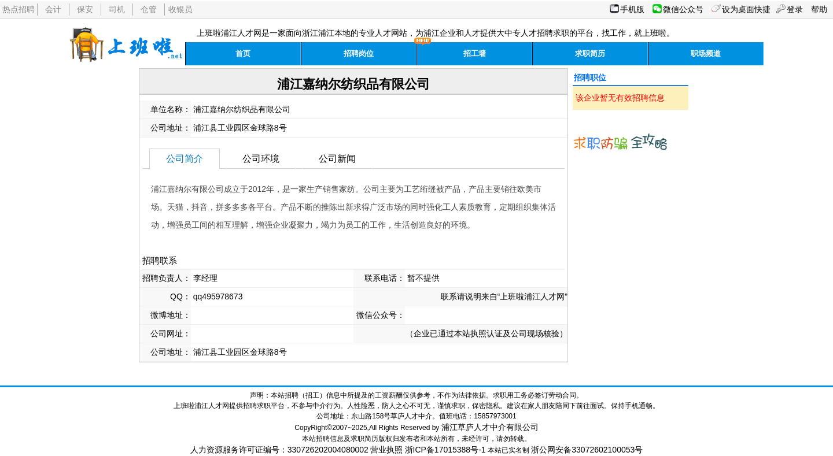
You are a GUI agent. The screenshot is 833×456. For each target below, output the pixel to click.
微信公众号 (683, 9)
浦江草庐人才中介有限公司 (490, 427)
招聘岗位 (359, 53)
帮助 (819, 9)
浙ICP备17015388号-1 (445, 449)
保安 (85, 9)
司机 (117, 9)
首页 (242, 53)
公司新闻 (337, 159)
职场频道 (706, 53)
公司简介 (184, 159)
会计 (53, 9)
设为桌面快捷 (746, 9)
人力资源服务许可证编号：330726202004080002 (279, 449)
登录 (795, 9)
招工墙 (474, 53)
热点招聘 (18, 9)
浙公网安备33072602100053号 (587, 449)
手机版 (632, 9)
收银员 (180, 9)
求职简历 (590, 53)
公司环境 (260, 159)
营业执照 (386, 449)
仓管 (149, 9)
